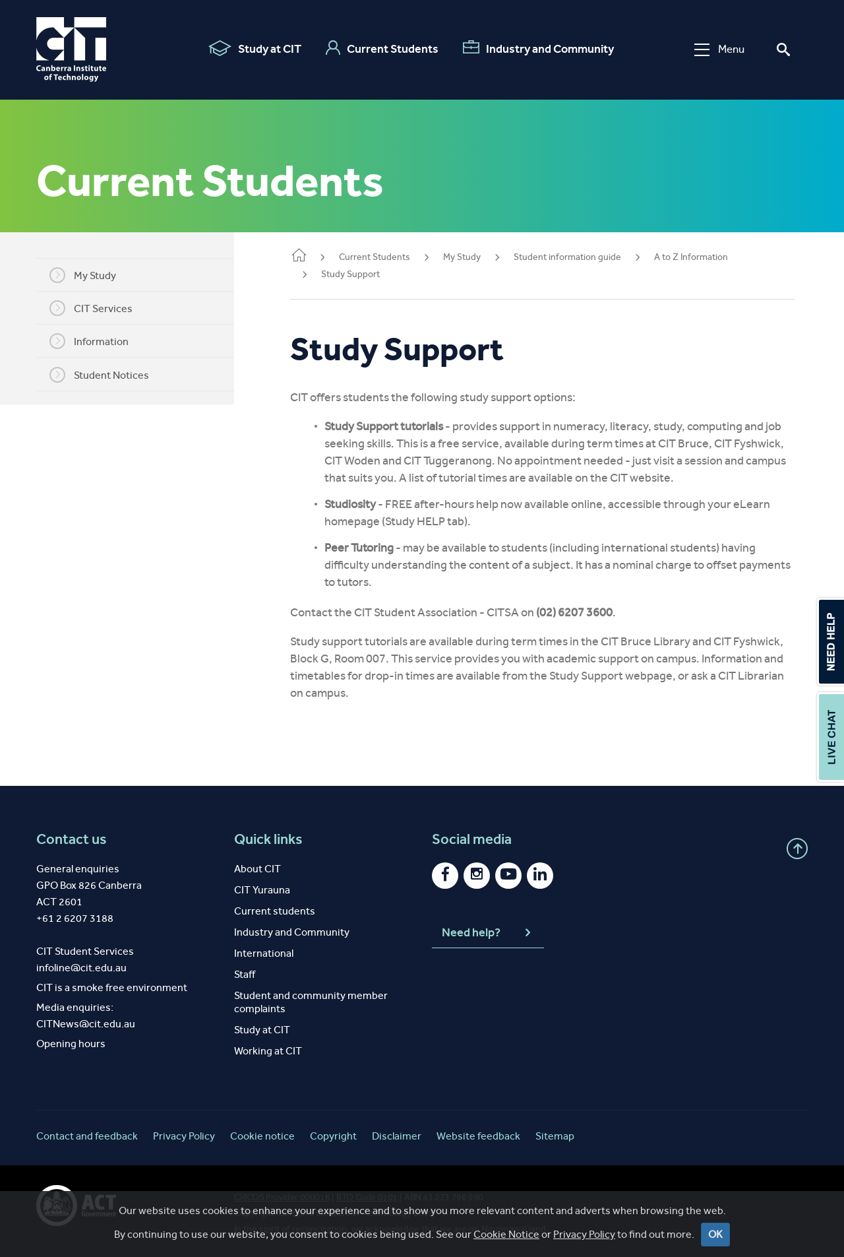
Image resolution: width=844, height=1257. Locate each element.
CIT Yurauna (262, 890)
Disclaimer (396, 1136)
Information (98, 341)
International (263, 953)
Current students (274, 911)
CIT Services (100, 308)
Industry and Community (536, 48)
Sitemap (554, 1136)
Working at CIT (268, 1051)
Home (318, 256)
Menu (717, 49)
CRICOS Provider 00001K (282, 1197)
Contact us (71, 839)
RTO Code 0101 (367, 1197)
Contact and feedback (87, 1136)
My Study (92, 275)
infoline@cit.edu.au (81, 967)
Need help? (487, 933)
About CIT (257, 868)
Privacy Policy (184, 1136)
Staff (244, 974)
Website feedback (478, 1136)
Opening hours (71, 1043)
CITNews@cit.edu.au (85, 1023)
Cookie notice (262, 1136)
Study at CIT (252, 48)
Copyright (333, 1136)
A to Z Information (711, 257)
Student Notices (109, 375)
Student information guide (587, 257)
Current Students (380, 48)
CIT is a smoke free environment (111, 987)
